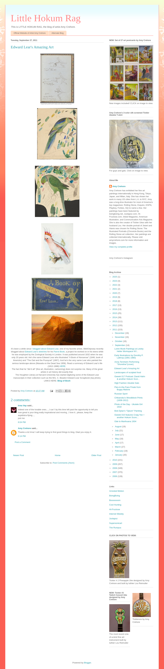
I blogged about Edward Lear (45, 349)
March (118, 447)
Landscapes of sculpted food (127, 372)
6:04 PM (22, 422)
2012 (115, 325)
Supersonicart (115, 523)
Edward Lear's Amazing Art (126, 368)
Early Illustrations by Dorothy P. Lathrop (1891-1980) (128, 356)
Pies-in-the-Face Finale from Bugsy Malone (127, 388)
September (120, 345)
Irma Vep (22, 405)
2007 (115, 472)
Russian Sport (120, 394)
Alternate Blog (58, 33)
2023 (115, 281)
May (117, 438)
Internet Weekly (116, 514)
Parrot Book (59, 351)
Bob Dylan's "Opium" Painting (128, 411)
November (120, 337)
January (119, 455)
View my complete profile (120, 247)
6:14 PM (22, 436)
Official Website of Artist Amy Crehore (30, 33)
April (117, 442)
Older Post (96, 455)
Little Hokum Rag (46, 18)
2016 (115, 309)
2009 (115, 464)
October (119, 341)
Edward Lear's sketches (36, 351)
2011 (115, 329)
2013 (115, 321)
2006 (115, 476)
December (120, 333)
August (118, 426)
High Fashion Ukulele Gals (126, 383)
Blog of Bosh (63, 381)
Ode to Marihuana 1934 (125, 421)
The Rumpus (115, 527)
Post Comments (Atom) (63, 463)
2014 (115, 317)
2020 (115, 293)
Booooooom (114, 500)
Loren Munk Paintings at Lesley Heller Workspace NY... (128, 350)
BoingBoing (114, 495)
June (117, 434)
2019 (115, 297)
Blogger (87, 662)
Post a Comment (22, 442)
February (119, 451)
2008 (115, 468)
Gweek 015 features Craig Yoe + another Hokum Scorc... (129, 416)
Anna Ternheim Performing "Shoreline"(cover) (126, 363)
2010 (115, 460)
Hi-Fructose (114, 509)
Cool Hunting (115, 505)
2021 (115, 289)
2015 (115, 313)
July (117, 430)
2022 (115, 285)
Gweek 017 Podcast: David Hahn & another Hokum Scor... (129, 377)
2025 (115, 277)
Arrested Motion (116, 491)
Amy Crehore (24, 428)
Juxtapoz (113, 518)
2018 (115, 301)
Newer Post (18, 455)
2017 (115, 305)
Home (58, 455)
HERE (63, 366)
